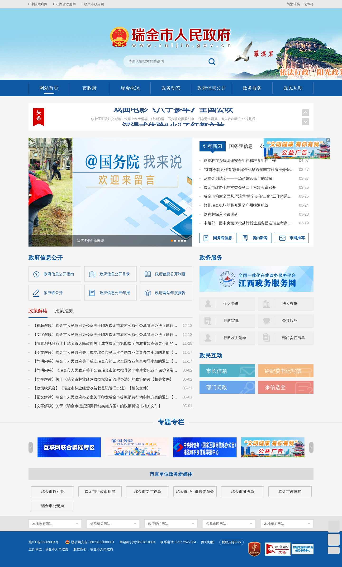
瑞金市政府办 (52, 491)
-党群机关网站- (100, 524)
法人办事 (289, 303)
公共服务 (289, 321)
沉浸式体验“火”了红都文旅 (173, 114)
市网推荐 (297, 238)
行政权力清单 (234, 338)
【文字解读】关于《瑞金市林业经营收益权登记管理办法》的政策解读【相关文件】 (103, 379)
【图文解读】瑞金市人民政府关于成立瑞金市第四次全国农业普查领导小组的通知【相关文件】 (105, 352)
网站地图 (207, 542)
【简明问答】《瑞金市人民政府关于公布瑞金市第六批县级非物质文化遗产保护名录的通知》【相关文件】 (105, 370)
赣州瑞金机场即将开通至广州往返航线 (236, 205)
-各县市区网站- (216, 524)
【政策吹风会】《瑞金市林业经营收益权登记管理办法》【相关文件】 (92, 388)
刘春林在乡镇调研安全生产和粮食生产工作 (240, 161)
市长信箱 (216, 371)
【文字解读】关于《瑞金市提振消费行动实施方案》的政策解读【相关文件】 (97, 406)
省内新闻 (259, 238)
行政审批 (231, 321)
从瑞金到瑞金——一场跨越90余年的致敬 (238, 178)
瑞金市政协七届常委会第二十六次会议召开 (240, 187)
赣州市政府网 (94, 4)
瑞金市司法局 (242, 491)
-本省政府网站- (42, 524)
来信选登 (275, 387)
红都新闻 (212, 146)
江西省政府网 (66, 4)
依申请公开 (53, 293)
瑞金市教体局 (290, 491)
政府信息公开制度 (170, 274)
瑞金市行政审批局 (100, 491)
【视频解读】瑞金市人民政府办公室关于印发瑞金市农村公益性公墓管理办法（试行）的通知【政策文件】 (105, 326)
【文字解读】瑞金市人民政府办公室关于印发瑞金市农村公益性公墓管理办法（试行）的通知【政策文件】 (105, 335)
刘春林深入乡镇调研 (221, 214)
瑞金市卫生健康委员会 (195, 491)
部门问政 (216, 387)
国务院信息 (241, 146)
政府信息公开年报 (115, 293)
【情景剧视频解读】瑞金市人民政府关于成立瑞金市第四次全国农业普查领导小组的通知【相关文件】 (105, 343)
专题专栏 (171, 422)
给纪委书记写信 (283, 371)
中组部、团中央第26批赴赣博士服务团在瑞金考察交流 (249, 223)
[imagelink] (303, 549)
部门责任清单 (293, 338)
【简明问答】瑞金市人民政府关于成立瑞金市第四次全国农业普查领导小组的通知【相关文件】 (105, 361)
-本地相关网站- (274, 524)
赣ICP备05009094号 (43, 542)
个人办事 (231, 303)
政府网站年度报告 (170, 293)
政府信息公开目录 (115, 274)
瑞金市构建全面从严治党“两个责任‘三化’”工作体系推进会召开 (249, 196)
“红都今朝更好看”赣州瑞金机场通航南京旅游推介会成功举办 (249, 170)
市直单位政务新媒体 (171, 474)
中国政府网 (39, 4)
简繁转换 (293, 4)
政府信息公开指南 (59, 274)
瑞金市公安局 (52, 506)
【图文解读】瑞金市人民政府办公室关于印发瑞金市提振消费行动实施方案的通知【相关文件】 (105, 397)
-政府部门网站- (158, 524)
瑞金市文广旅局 (147, 491)
